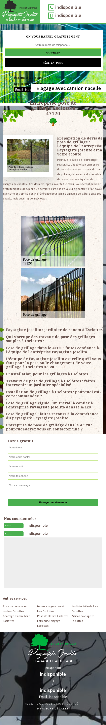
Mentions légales (53, 708)
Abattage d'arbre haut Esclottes (16, 618)
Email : (29, 89)
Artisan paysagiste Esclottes (83, 618)
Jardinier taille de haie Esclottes (85, 608)
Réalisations (53, 62)
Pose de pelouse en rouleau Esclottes (15, 608)
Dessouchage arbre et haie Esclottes (50, 608)
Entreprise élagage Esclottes (48, 623)
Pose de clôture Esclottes (53, 616)
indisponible (68, 7)
